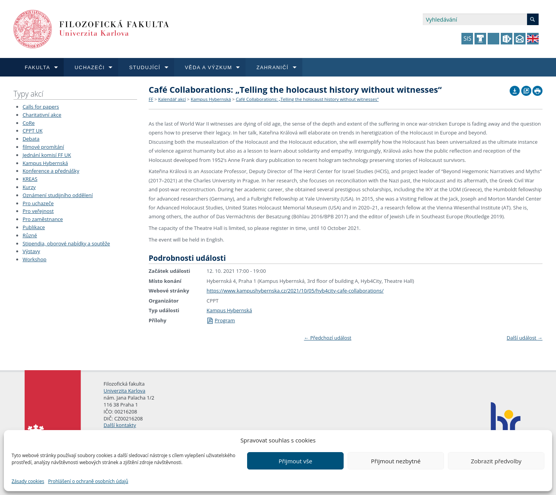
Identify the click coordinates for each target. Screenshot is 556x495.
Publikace (33, 227)
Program (221, 320)
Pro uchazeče (38, 203)
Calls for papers (40, 106)
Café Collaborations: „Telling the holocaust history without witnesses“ (307, 99)
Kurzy (29, 187)
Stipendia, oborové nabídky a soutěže (66, 243)
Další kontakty (119, 425)
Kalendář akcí (172, 99)
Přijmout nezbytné (395, 461)
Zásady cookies (28, 481)
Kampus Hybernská (45, 163)
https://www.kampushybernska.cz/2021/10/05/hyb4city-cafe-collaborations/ (295, 290)
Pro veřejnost (38, 211)
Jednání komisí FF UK (46, 154)
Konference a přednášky (50, 170)
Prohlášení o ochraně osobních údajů (88, 481)
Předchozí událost (327, 337)
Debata (30, 138)
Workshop (34, 259)
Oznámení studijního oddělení (57, 195)
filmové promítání (43, 146)
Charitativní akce (41, 114)
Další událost (524, 337)
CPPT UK (32, 130)
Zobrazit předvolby (496, 461)
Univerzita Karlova (124, 390)
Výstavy (31, 251)
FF (151, 99)
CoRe (28, 122)
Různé (29, 235)
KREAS (29, 178)
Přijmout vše (295, 461)
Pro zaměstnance (42, 219)
